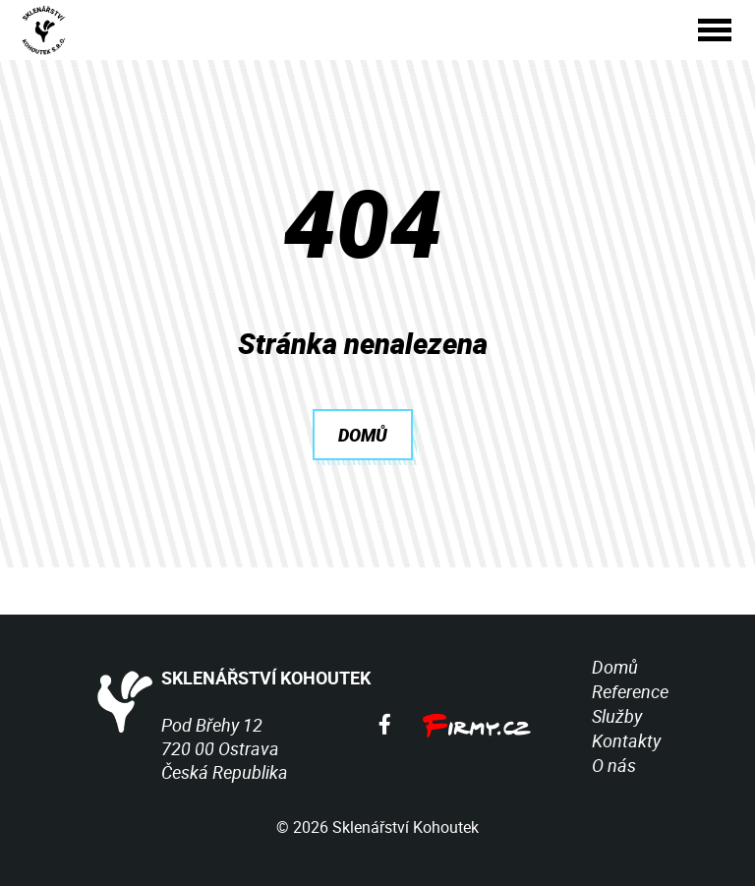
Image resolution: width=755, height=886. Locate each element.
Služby (617, 716)
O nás (614, 765)
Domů (615, 667)
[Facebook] (385, 724)
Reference (630, 691)
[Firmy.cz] (477, 724)
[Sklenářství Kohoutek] (47, 30)
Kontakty (626, 740)
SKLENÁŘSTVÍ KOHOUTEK (229, 680)
